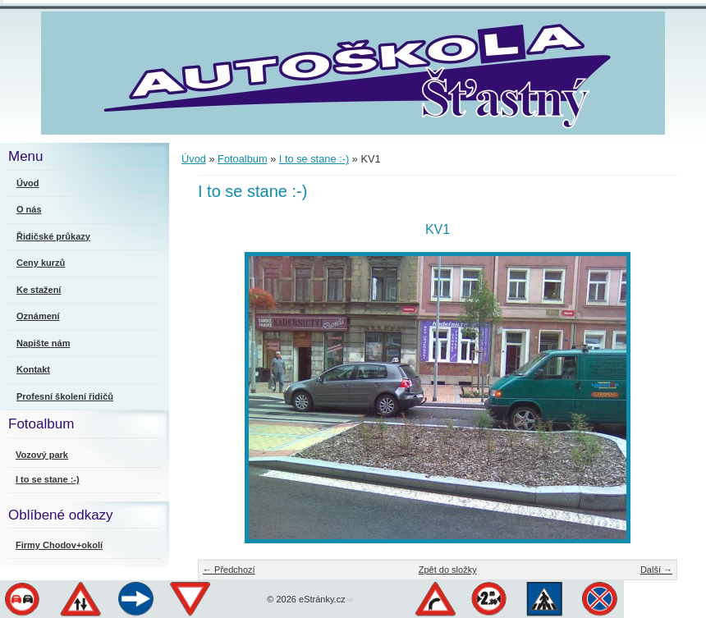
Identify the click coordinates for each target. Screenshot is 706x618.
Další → (656, 570)
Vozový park (42, 455)
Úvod (193, 159)
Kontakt (33, 369)
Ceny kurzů (40, 263)
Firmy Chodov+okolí (59, 545)
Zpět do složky (448, 570)
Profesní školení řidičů (64, 396)
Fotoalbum (242, 159)
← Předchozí (229, 570)
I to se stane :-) (314, 159)
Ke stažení (38, 290)
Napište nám (43, 343)
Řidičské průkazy (53, 236)
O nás (29, 209)
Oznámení (38, 316)
